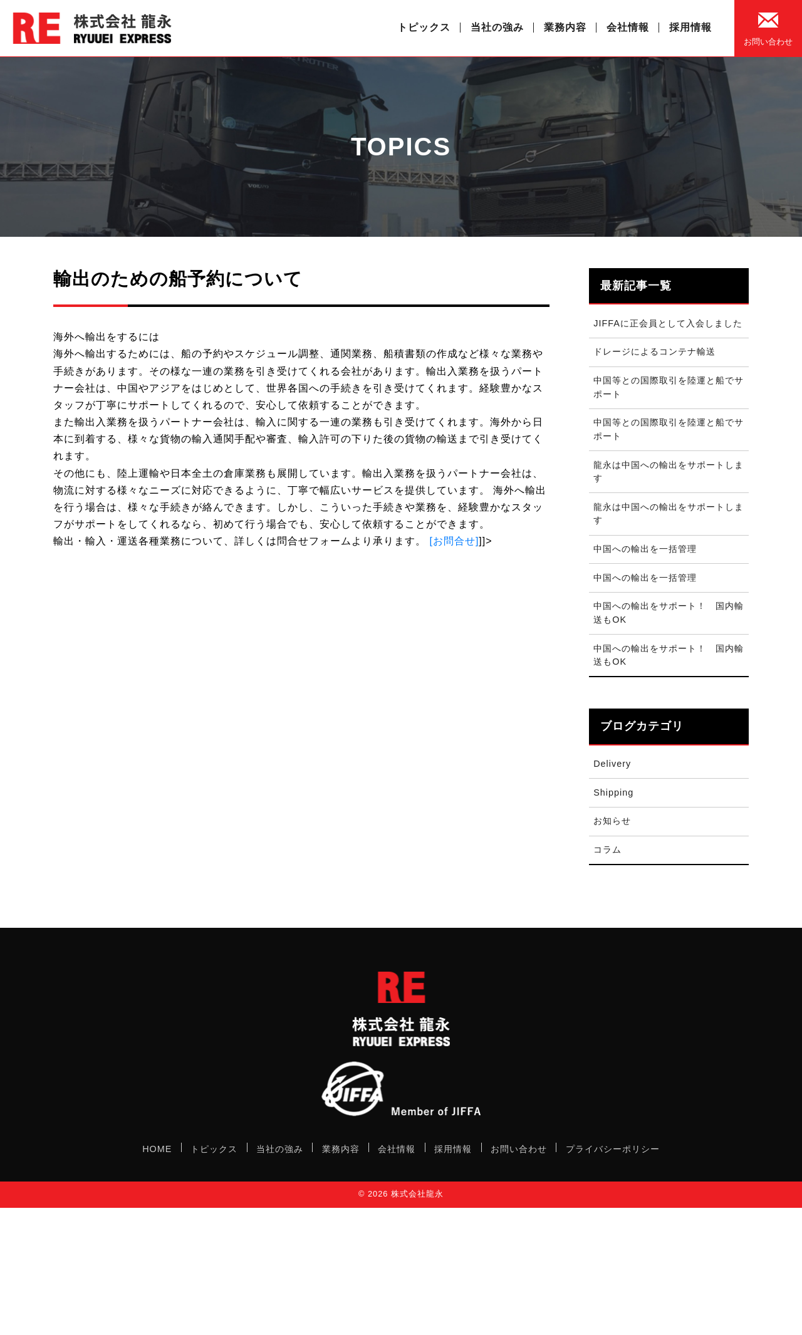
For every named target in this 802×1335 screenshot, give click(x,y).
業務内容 (565, 27)
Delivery (612, 764)
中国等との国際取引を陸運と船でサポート (668, 387)
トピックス (423, 27)
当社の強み (497, 27)
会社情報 (628, 27)
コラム (607, 849)
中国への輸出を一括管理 (645, 549)
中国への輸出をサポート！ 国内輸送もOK (668, 613)
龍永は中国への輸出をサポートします (668, 472)
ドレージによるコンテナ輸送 (654, 351)
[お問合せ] (454, 541)
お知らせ (612, 821)
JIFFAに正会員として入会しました (667, 323)
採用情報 (690, 27)
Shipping (613, 792)
